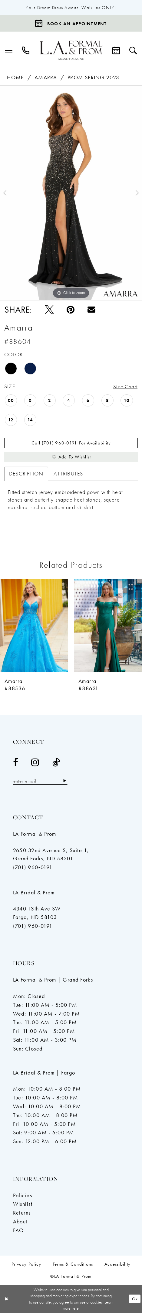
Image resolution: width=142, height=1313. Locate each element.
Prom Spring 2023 (93, 77)
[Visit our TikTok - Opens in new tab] (56, 762)
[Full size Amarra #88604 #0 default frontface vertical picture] (71, 193)
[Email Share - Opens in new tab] (91, 310)
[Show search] (133, 50)
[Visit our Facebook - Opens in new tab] (15, 762)
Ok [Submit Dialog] (135, 1299)
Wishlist (23, 1204)
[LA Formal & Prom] (71, 50)
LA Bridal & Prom (34, 893)
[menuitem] (8, 50)
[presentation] (34, 626)
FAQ (18, 1231)
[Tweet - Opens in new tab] (49, 309)
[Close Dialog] (7, 1299)
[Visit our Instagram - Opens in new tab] (35, 762)
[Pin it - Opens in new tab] (70, 309)
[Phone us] (25, 50)
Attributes (68, 474)
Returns (22, 1213)
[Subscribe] (65, 781)
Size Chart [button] (125, 386)
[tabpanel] (71, 193)
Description (26, 474)
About (20, 1222)
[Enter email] (40, 781)
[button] (8, 50)
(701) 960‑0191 (33, 868)
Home (15, 77)
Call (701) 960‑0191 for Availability (71, 443)
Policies (22, 1196)
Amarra (46, 77)
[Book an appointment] (71, 23)
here (75, 1308)
